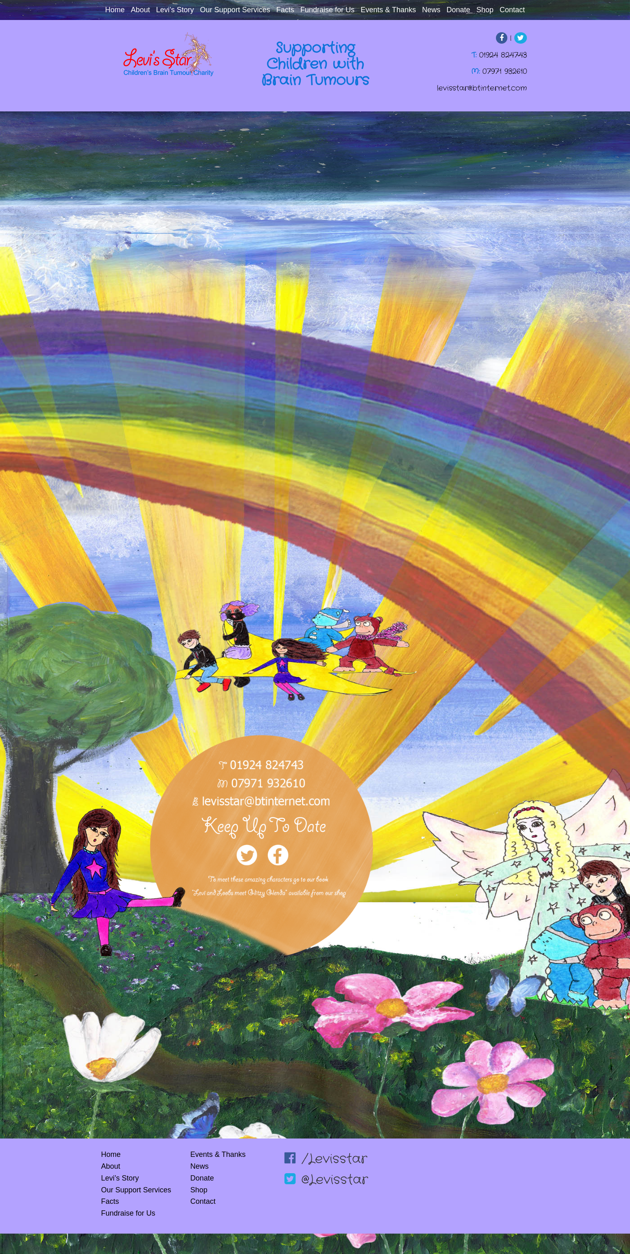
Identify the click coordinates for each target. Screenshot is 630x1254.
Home (115, 10)
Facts (285, 10)
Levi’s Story (175, 10)
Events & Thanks (388, 10)
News (431, 10)
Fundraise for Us (327, 10)
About (140, 10)
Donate (458, 10)
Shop (484, 10)
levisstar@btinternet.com (482, 88)
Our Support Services (235, 10)
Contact (512, 10)
